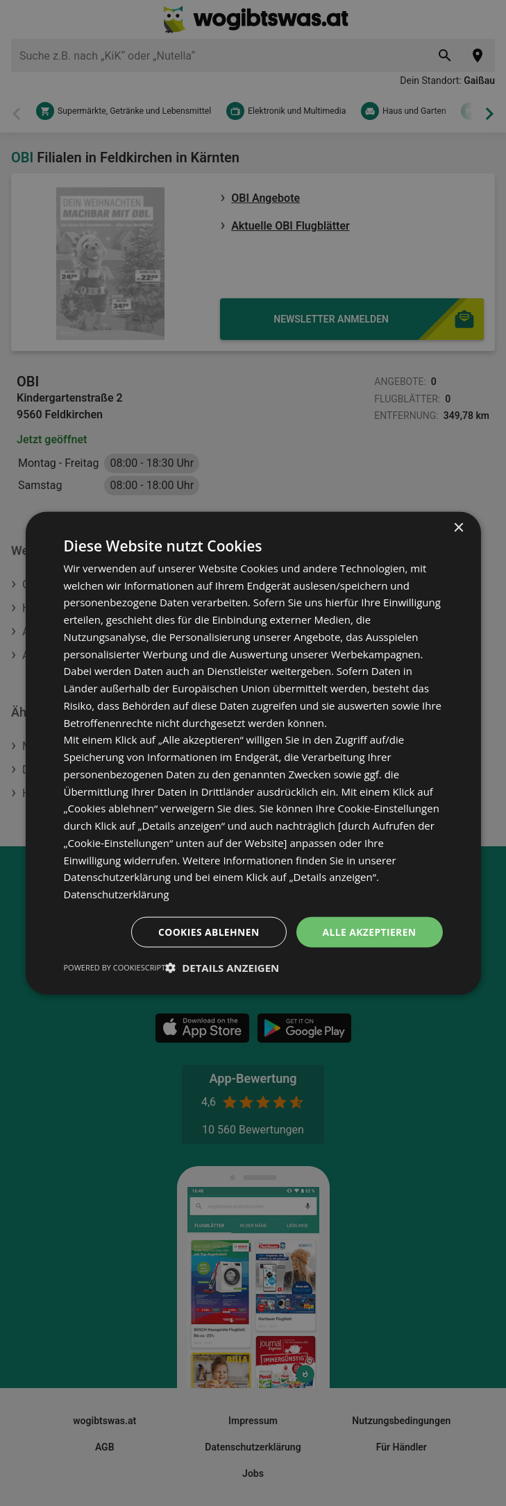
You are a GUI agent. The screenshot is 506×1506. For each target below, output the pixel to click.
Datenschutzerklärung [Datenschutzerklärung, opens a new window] (117, 894)
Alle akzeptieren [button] (368, 931)
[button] (222, 967)
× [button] (458, 527)
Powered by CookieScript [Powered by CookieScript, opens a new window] (114, 967)
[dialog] (252, 753)
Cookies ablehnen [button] (208, 931)
